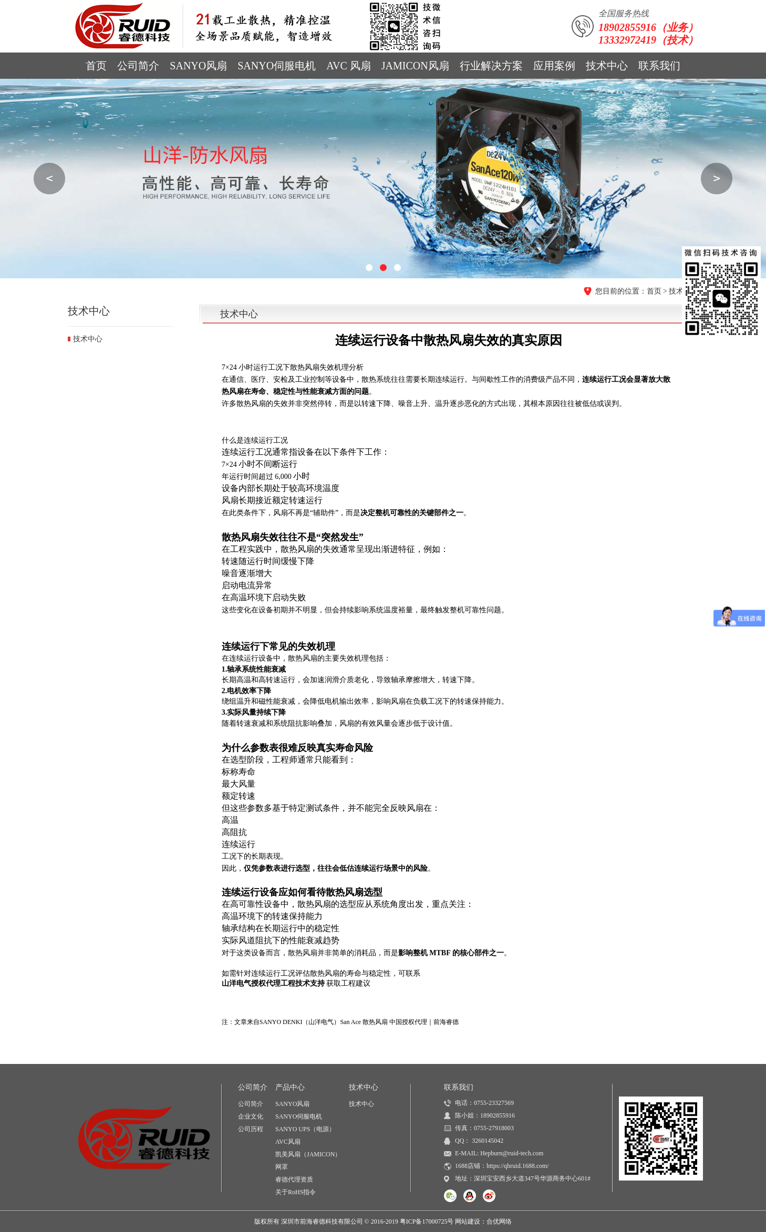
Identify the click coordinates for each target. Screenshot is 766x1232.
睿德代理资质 (294, 1179)
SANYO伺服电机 (276, 65)
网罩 (281, 1167)
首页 (96, 65)
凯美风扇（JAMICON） (308, 1154)
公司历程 (250, 1129)
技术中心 (607, 65)
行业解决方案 (491, 65)
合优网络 (499, 1221)
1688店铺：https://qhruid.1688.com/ (502, 1166)
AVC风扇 (288, 1141)
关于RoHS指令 (295, 1192)
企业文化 (250, 1116)
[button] (369, 267)
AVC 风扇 (348, 65)
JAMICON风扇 (415, 65)
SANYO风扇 (198, 65)
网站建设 (467, 1221)
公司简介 (138, 65)
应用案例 (554, 65)
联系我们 (659, 65)
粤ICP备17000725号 (427, 1221)
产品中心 (290, 1087)
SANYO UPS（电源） (305, 1129)
